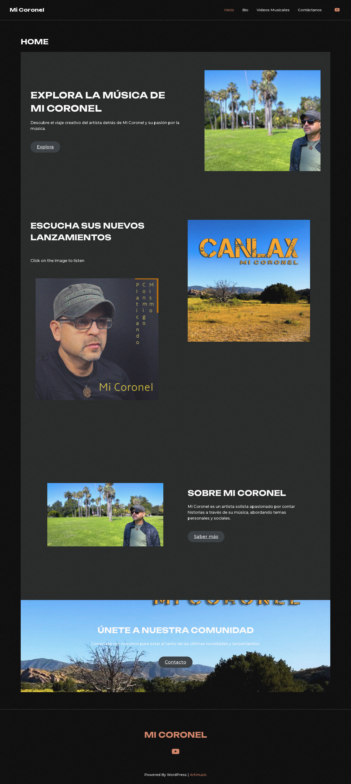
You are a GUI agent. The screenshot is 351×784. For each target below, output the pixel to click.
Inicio (229, 10)
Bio (245, 10)
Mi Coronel (27, 10)
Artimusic (198, 775)
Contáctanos (310, 10)
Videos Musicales (273, 10)
